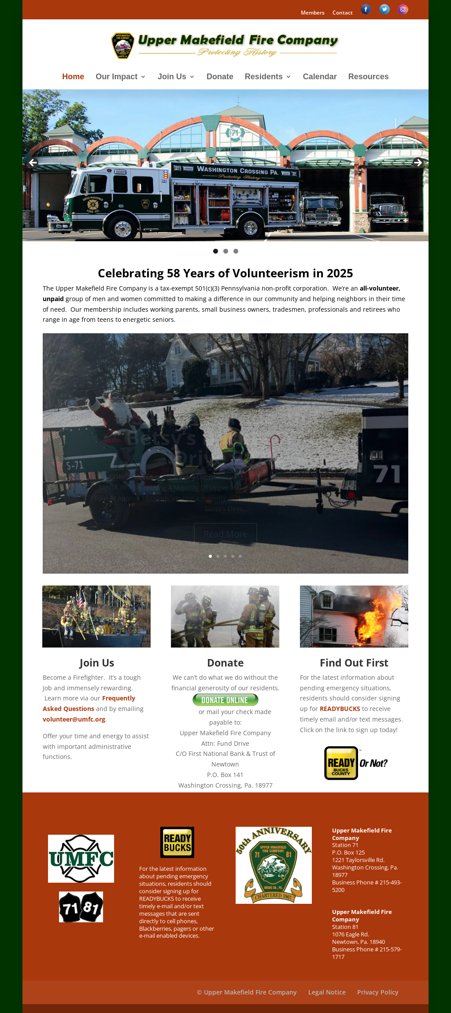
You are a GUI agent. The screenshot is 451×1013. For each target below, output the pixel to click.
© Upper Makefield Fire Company (247, 992)
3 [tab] (235, 251)
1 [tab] (215, 251)
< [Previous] (33, 163)
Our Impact (116, 77)
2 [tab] (225, 251)
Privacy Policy (378, 992)
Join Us (172, 77)
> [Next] (417, 163)
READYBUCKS (340, 708)
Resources (368, 77)
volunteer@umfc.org (74, 719)
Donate (220, 77)
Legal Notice (327, 992)
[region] (225, 165)
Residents (264, 77)
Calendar (320, 77)
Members (313, 13)
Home (73, 77)
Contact (343, 13)
